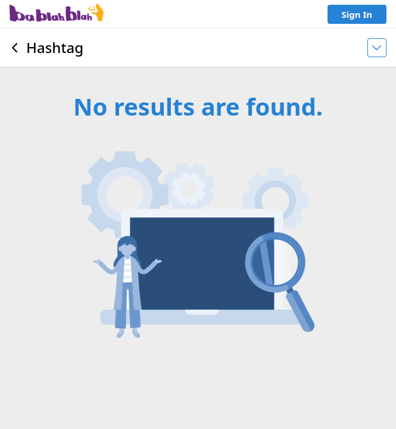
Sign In (357, 14)
